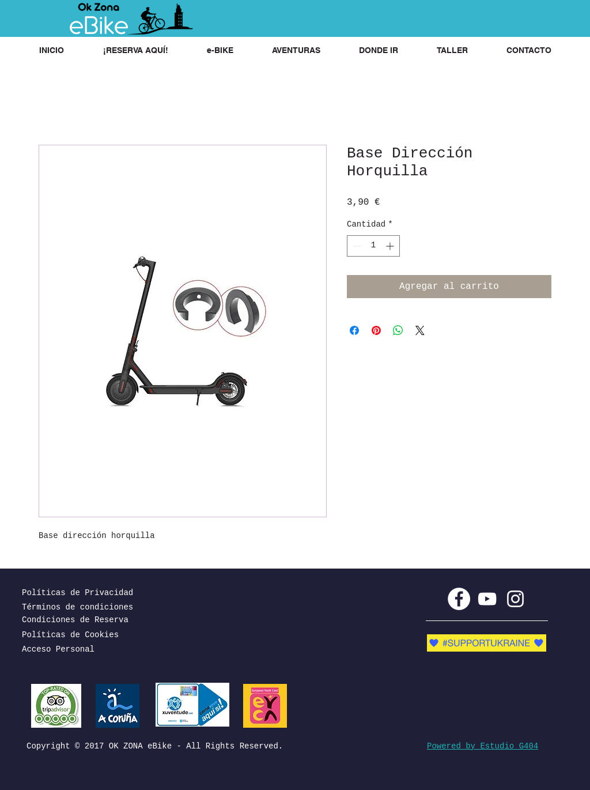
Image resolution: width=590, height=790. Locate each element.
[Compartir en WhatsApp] (398, 330)
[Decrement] (356, 246)
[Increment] (391, 246)
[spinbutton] (373, 246)
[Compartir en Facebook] (354, 330)
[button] (135, 50)
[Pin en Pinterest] (376, 330)
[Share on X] (420, 330)
